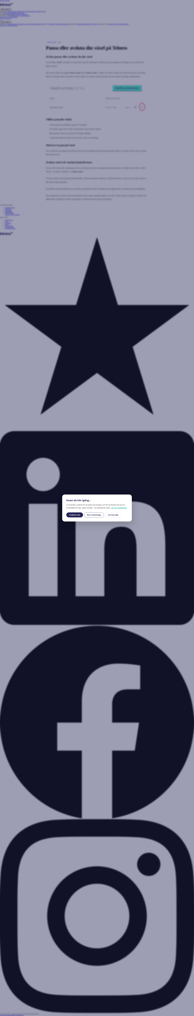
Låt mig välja (113, 515)
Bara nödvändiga (94, 515)
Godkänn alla (74, 515)
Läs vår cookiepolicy (119, 508)
